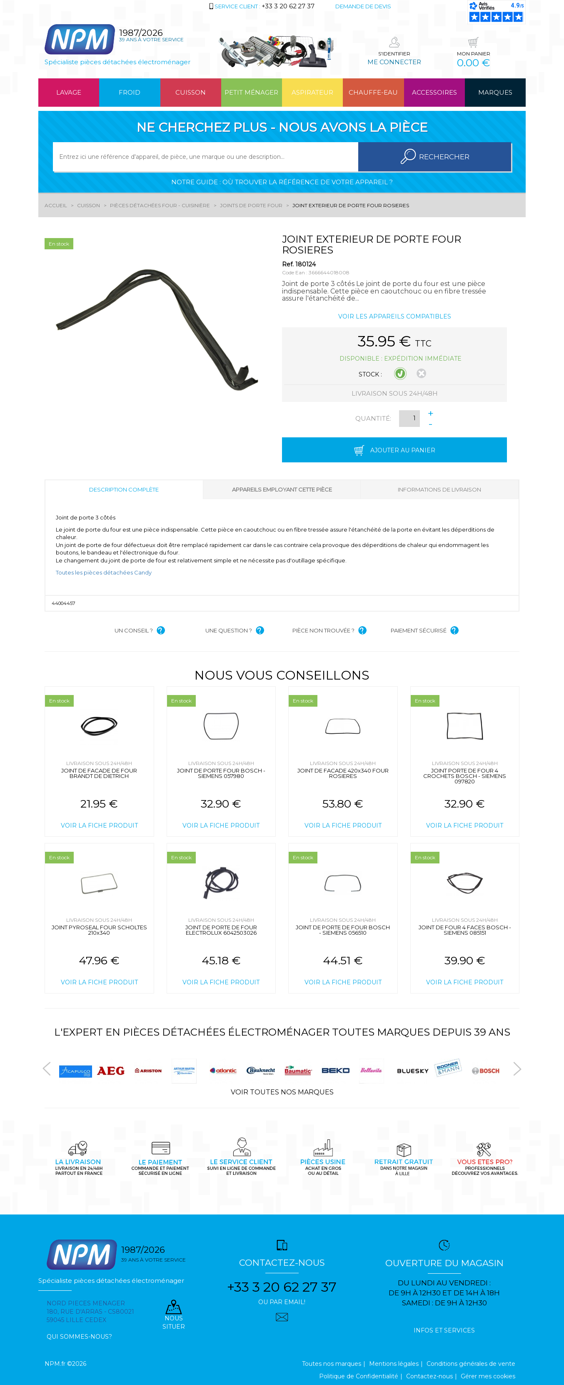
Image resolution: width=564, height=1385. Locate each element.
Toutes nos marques (331, 1363)
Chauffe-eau (373, 92)
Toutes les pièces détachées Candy (104, 572)
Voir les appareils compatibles (394, 316)
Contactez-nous (429, 1376)
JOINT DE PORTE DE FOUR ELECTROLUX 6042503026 (221, 930)
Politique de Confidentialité (358, 1376)
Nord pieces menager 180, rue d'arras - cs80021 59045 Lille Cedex (90, 1312)
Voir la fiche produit (99, 825)
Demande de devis (363, 6)
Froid (129, 92)
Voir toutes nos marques (282, 1092)
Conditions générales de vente (471, 1363)
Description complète (124, 489)
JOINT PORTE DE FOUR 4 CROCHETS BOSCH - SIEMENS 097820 (464, 776)
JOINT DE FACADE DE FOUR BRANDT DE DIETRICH (99, 773)
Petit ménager (251, 92)
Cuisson (190, 92)
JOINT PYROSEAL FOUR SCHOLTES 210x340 (99, 930)
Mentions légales (394, 1363)
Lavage (68, 92)
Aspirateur (312, 92)
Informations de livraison (439, 489)
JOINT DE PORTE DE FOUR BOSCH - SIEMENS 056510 (343, 930)
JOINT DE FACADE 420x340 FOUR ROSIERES (343, 773)
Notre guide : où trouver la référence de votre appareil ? (282, 182)
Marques (495, 92)
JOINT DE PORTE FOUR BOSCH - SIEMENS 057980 (221, 773)
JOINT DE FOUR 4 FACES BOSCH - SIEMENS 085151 (465, 930)
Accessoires (434, 92)
